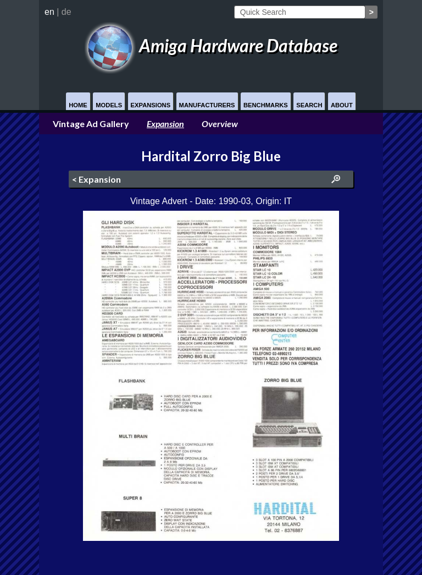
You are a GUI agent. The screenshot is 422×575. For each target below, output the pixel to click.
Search (309, 105)
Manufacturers (207, 105)
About (342, 105)
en (49, 12)
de (66, 12)
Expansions (151, 105)
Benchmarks (265, 105)
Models (109, 105)
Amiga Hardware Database (211, 45)
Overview (220, 123)
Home (78, 105)
